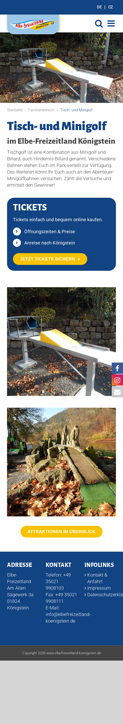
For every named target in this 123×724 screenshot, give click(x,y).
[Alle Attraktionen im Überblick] (61, 532)
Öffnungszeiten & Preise (49, 231)
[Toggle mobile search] (99, 23)
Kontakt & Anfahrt (97, 578)
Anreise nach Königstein (49, 243)
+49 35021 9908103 (58, 581)
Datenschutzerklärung (100, 594)
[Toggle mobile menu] (111, 23)
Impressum (99, 588)
